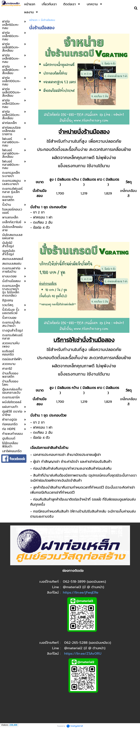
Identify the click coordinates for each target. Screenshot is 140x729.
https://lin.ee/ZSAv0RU (82, 653)
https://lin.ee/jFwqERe (80, 592)
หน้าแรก (33, 20)
